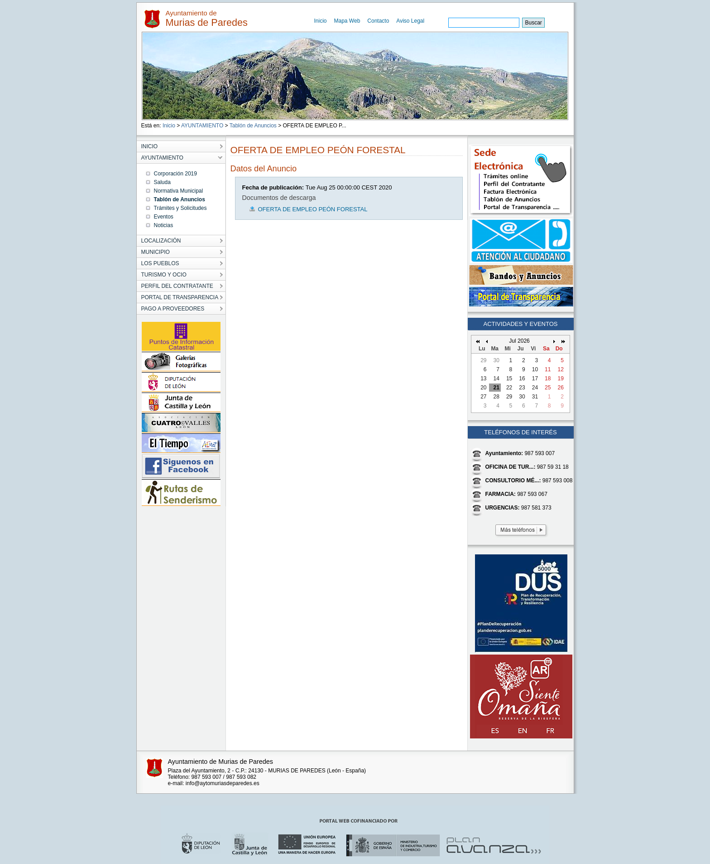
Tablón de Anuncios (253, 125)
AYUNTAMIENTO (202, 125)
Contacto (378, 21)
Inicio (320, 21)
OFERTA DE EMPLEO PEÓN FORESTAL (313, 209)
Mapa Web (347, 21)
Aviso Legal (410, 21)
